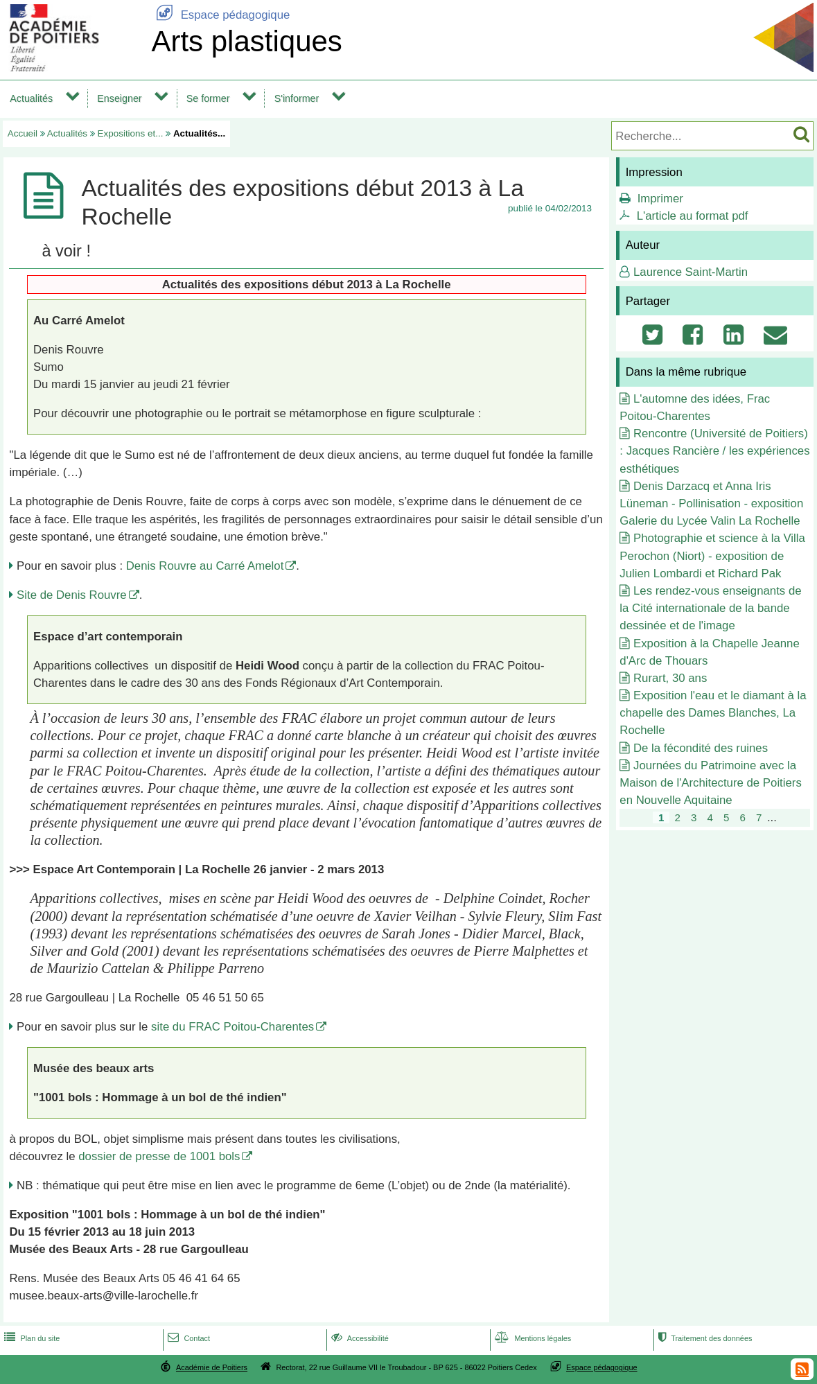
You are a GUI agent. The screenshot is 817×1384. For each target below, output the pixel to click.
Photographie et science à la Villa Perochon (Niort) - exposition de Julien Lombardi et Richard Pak (712, 555)
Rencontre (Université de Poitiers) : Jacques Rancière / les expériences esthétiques (714, 451)
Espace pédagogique (220, 14)
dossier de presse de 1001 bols (159, 1156)
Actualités (31, 98)
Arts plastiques (246, 41)
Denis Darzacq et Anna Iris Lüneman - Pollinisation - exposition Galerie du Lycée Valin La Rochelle (711, 503)
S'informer (296, 98)
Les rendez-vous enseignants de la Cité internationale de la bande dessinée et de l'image (710, 608)
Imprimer (660, 198)
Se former (208, 98)
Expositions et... (131, 133)
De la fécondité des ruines (700, 748)
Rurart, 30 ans (670, 678)
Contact (187, 1338)
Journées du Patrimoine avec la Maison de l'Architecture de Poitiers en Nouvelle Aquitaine (711, 783)
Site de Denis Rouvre (72, 595)
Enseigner (119, 98)
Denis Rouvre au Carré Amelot (205, 565)
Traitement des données (704, 1338)
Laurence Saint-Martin (690, 272)
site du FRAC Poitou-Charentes (232, 1026)
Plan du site (30, 1338)
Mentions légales (531, 1338)
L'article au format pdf (692, 215)
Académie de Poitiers (211, 1367)
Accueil (22, 133)
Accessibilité (358, 1338)
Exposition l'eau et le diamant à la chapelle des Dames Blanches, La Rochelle (713, 713)
